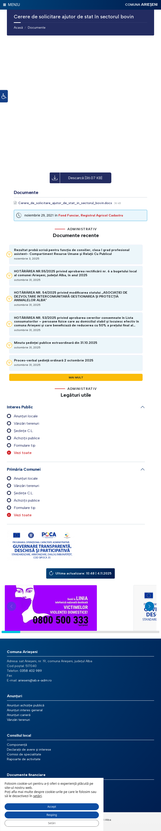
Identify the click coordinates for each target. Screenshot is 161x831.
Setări (51, 823)
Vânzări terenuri (26, 423)
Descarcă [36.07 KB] (85, 178)
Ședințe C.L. (23, 431)
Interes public (20, 407)
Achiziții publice (27, 438)
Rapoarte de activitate (23, 759)
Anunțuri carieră (18, 715)
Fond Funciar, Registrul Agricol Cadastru (90, 215)
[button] (4, 96)
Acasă (18, 28)
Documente (37, 28)
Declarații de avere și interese (29, 750)
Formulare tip (24, 445)
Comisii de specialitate (24, 754)
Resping (51, 815)
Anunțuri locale (26, 416)
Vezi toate (23, 453)
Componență (17, 745)
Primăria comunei (24, 469)
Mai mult (76, 377)
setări (37, 796)
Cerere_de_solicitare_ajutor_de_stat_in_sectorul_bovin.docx (65, 203)
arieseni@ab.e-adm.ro (35, 680)
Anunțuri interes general (25, 710)
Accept (51, 807)
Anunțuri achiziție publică (25, 705)
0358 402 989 (31, 671)
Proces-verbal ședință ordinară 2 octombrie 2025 (53, 360)
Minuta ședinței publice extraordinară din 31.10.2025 (55, 343)
